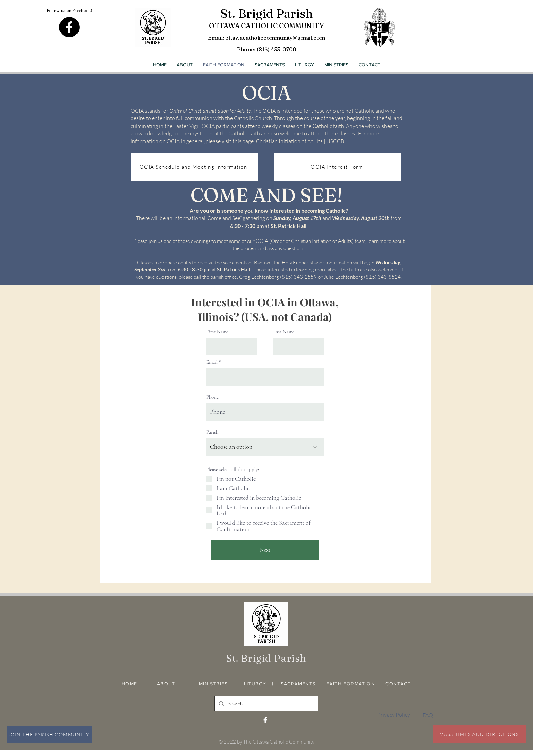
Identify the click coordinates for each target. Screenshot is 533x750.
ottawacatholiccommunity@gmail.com (275, 37)
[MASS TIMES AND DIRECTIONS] (479, 734)
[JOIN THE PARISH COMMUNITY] (49, 734)
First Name (217, 331)
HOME (129, 683)
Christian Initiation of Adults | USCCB (300, 141)
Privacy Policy (393, 714)
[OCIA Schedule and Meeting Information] (194, 167)
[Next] (265, 550)
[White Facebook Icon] (265, 720)
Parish (212, 432)
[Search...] (266, 703)
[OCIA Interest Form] (337, 167)
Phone (212, 397)
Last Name (283, 331)
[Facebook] (69, 27)
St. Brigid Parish (266, 13)
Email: (216, 37)
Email (212, 362)
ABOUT (166, 683)
